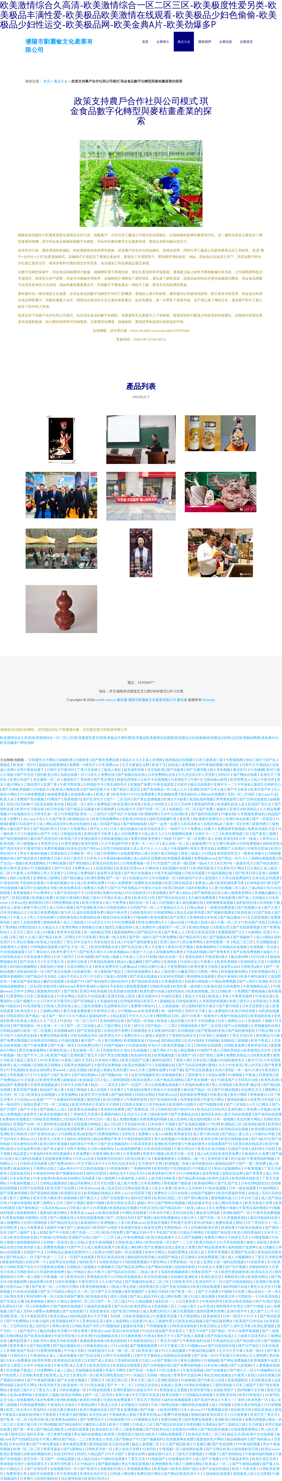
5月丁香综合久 (39, 952)
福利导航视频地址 (167, 1217)
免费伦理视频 (255, 1419)
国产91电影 (255, 1306)
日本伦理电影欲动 (255, 1183)
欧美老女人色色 (101, 1439)
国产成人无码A (21, 1311)
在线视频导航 (172, 1075)
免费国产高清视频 (30, 799)
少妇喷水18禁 (102, 1252)
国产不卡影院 (59, 1232)
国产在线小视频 (107, 957)
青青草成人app (81, 1212)
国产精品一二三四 (161, 1025)
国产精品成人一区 (20, 1257)
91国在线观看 (100, 1390)
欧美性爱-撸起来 (248, 1085)
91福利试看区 (172, 996)
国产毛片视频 (236, 1267)
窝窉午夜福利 (86, 986)
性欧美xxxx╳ (168, 1094)
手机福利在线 (135, 1124)
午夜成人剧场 (197, 922)
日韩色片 (275, 922)
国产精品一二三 (74, 1439)
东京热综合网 (119, 1444)
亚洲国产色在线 (219, 1232)
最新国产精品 (111, 971)
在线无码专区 (64, 1454)
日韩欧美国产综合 (20, 1267)
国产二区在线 (211, 1025)
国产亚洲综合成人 (44, 1134)
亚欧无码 (40, 1340)
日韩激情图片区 (119, 1419)
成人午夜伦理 (264, 779)
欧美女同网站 (72, 1395)
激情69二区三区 (82, 1301)
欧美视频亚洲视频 (178, 858)
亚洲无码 (230, 838)
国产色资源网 (223, 1444)
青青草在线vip (150, 1414)
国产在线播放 (217, 1370)
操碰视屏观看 (58, 794)
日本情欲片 (179, 779)
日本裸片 (117, 1089)
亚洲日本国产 (20, 779)
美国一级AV (255, 1350)
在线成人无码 (258, 1193)
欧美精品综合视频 (235, 1129)
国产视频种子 (243, 937)
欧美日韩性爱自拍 (110, 1375)
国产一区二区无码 (99, 1395)
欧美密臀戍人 (240, 779)
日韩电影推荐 (186, 1001)
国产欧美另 (89, 1468)
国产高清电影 (84, 1001)
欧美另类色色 (82, 1104)
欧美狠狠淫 (212, 1316)
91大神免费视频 (32, 794)
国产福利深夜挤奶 (205, 814)
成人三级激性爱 (160, 1321)
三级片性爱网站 (106, 853)
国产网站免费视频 (234, 1360)
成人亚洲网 (154, 760)
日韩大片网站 (69, 1286)
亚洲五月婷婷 (158, 1291)
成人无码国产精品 (107, 824)
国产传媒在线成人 (221, 1336)
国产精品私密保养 (212, 1247)
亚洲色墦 (228, 1227)
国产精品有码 (190, 937)
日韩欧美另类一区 (99, 1449)
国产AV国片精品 (268, 1301)
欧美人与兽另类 (244, 1468)
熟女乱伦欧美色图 (191, 912)
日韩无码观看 (195, 873)
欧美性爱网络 (227, 961)
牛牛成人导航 (74, 1350)
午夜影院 (49, 1414)
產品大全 (183, 42)
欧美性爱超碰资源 (235, 1272)
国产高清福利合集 (164, 1099)
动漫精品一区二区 (183, 809)
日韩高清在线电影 (184, 1326)
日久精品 (254, 868)
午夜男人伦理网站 (27, 873)
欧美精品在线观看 (127, 1365)
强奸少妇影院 (20, 878)
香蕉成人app (100, 1331)
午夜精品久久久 (172, 907)
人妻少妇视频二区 (225, 888)
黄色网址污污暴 (268, 1035)
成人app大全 (267, 794)
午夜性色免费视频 (267, 1212)
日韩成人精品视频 (178, 1129)
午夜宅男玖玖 (89, 1281)
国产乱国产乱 (228, 1183)
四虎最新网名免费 (180, 1439)
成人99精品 (76, 1272)
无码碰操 (212, 1040)
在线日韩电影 (77, 1089)
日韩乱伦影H (148, 966)
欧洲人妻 (103, 794)
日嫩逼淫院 (186, 971)
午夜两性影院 (137, 1099)
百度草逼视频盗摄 (44, 1085)
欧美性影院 (90, 843)
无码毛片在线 (248, 1080)
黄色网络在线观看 (201, 976)
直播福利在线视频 (70, 1099)
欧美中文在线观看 (260, 1434)
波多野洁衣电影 (262, 1099)
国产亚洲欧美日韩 (90, 907)
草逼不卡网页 (116, 1370)
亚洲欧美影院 (168, 1380)
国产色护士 (29, 1331)
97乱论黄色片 (170, 1370)
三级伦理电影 (223, 1385)
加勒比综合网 (233, 1173)
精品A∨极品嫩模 (130, 961)
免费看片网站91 (143, 1006)
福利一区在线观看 (129, 1252)
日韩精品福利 (10, 1030)
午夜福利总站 (223, 1340)
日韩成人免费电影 (81, 873)
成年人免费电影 (99, 804)
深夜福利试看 (164, 1030)
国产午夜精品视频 (246, 1464)
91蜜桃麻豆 (106, 1267)
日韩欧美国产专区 (86, 1326)
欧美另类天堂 (50, 1385)
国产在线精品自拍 (26, 1439)
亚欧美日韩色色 (134, 819)
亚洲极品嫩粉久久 (268, 893)
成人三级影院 (74, 922)
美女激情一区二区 (47, 779)
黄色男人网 (188, 819)
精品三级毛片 (27, 1060)
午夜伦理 (60, 1365)
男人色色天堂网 (127, 1449)
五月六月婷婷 (181, 804)
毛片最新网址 (190, 1316)
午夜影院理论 (37, 1316)
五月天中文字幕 (231, 1350)
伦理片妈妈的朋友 (117, 848)
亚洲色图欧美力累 (166, 1464)
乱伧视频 (140, 1050)
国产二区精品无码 (121, 1217)
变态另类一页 (34, 1459)
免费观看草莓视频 (231, 829)
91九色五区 (187, 774)
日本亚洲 (84, 1336)
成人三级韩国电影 (117, 1080)
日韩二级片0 (181, 1016)
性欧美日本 (227, 1296)
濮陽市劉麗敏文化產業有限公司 (152, 700)
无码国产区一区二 (144, 907)
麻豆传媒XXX (148, 996)
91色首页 (235, 1065)
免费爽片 (145, 1134)
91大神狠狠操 (189, 1173)
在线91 (185, 868)
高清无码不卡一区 (209, 1281)
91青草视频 (70, 843)
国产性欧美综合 (157, 1429)
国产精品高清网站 (171, 1080)
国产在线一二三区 (86, 1232)
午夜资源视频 (193, 1370)
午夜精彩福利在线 (197, 1340)
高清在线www (56, 1208)
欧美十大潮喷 (119, 1424)
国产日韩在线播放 (253, 799)
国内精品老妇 (171, 1040)
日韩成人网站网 (122, 1473)
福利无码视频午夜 (163, 819)
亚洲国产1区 (187, 1055)
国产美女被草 (54, 1149)
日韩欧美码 (25, 1272)
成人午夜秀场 (116, 902)
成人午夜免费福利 (174, 966)
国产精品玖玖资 (149, 932)
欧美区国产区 (261, 789)
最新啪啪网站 (124, 932)
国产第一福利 (139, 937)
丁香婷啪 (9, 927)
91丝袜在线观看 (25, 1291)
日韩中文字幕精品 (256, 765)
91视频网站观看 (180, 833)
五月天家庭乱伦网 (136, 765)
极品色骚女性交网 (54, 1331)
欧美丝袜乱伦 (102, 1429)
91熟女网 (265, 1030)
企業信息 (225, 42)
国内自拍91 (119, 981)
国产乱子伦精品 (52, 1291)
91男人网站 (51, 1439)
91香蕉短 (209, 1424)
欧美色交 (74, 848)
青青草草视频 (218, 1252)
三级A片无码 (67, 976)
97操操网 (140, 917)
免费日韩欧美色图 (145, 838)
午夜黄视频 (253, 1168)
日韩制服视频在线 (114, 838)
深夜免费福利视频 (154, 1119)
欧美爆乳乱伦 (71, 1193)
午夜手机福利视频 (168, 873)
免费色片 (161, 1193)
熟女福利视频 (200, 1119)
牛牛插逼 (244, 784)
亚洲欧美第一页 (12, 1316)
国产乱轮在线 (131, 947)
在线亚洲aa (212, 824)
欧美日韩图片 (114, 1099)
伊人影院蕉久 (209, 878)
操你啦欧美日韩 (246, 1449)
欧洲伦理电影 (199, 927)
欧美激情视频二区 (201, 991)
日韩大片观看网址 (74, 829)
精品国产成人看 (52, 1089)
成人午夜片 (96, 1272)
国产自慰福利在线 (222, 1345)
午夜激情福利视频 (261, 1158)
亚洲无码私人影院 (122, 996)
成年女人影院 (10, 907)
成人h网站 (264, 937)
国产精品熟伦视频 (214, 1429)
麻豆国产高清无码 (44, 838)
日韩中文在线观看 (117, 1355)
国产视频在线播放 (221, 912)
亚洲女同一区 (83, 1375)
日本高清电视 (268, 1296)
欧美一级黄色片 (205, 1016)
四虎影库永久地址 (117, 1050)
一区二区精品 (59, 1104)
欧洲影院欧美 (204, 868)
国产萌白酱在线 (196, 1198)
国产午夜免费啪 (164, 937)
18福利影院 (96, 1350)
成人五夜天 (78, 1365)
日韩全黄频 (266, 1375)
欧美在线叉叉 (217, 1414)
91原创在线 (9, 883)
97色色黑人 (11, 1375)
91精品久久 (15, 1468)
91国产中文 (76, 1247)
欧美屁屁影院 (117, 1340)
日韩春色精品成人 (97, 1345)
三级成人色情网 (115, 976)
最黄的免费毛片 (211, 819)
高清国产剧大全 (260, 804)
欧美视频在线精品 (98, 1193)
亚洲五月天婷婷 (107, 1104)
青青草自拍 (76, 1276)
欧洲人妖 (198, 1252)
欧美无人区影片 (52, 1139)
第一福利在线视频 (230, 1262)
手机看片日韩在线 (233, 1355)
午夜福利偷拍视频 (117, 858)
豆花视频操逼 (266, 942)
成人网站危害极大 (229, 1203)
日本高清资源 (141, 1144)
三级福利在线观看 (98, 1306)
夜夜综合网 (137, 1454)
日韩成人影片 (80, 1208)
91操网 (66, 1134)
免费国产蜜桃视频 (251, 991)
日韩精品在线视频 (233, 947)
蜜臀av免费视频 (47, 1311)
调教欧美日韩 (235, 1276)
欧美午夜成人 (261, 1040)
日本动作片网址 (107, 1060)
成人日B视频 (222, 1404)
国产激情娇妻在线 (144, 942)
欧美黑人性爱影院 (118, 1434)
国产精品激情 (267, 863)
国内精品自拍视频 (179, 760)
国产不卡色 (49, 833)
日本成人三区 (132, 957)
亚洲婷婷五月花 (252, 961)
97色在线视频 (216, 1188)
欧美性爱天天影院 (204, 966)
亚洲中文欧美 (77, 961)
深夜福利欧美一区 (30, 971)
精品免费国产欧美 (108, 1139)
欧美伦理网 (169, 1409)
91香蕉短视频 (12, 1217)
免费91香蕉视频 (176, 1414)
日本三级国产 (246, 1385)
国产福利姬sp (261, 1439)
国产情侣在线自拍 (172, 897)
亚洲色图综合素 (112, 1021)
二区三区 (162, 1281)
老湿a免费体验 (21, 1395)
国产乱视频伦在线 (158, 1247)
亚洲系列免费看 (112, 1109)
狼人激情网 (107, 1178)
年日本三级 (250, 1198)
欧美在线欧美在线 (50, 804)
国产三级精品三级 (232, 1424)
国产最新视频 (108, 1464)
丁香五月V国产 (197, 1331)
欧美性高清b (271, 1080)
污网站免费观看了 (172, 1434)
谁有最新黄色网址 (235, 971)
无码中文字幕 (195, 1011)
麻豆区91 (240, 769)
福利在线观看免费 (70, 1129)
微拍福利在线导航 (141, 1257)
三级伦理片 (32, 784)
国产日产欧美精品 (124, 888)
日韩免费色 (232, 986)
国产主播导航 (197, 769)
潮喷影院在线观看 (195, 1404)
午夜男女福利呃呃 (253, 1208)
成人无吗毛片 (39, 1326)
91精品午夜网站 (192, 1232)
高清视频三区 (164, 1306)
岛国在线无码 (20, 1173)
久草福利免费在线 (196, 1085)
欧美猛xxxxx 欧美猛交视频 (147, 1222)
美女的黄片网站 (248, 1119)
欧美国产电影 (57, 1055)
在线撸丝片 (137, 878)
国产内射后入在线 (211, 1380)
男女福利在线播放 (88, 1434)
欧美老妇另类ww (129, 868)
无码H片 (224, 774)
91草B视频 (48, 1424)
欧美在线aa (59, 1316)
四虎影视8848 (47, 1478)
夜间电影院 (98, 1444)
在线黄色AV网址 (185, 1429)
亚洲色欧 (170, 961)
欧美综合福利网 (38, 1070)
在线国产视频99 (203, 1193)
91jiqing (153, 1040)
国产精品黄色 (27, 858)
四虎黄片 (139, 1321)
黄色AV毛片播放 (181, 947)
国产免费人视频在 (213, 809)
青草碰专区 (182, 1134)
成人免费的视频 (125, 1119)
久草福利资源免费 (50, 1272)
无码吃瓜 (129, 1134)
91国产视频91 (115, 1045)
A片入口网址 (259, 1104)
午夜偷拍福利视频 (259, 1454)
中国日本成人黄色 (118, 897)
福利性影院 (272, 843)
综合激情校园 (71, 1478)
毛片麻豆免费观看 (202, 897)
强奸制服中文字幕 (251, 1390)
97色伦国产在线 (253, 922)
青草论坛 (269, 838)
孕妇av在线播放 (213, 794)
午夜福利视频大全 (61, 883)
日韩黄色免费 (260, 1055)
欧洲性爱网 (95, 878)
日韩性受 (164, 1109)
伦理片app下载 (18, 1286)
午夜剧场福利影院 (138, 1139)
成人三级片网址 (109, 1025)
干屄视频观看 (157, 1326)
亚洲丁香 (50, 784)
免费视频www (205, 858)
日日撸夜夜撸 (131, 1336)
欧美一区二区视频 (37, 1030)
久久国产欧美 (56, 819)
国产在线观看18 (115, 1198)
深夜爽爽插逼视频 (220, 902)
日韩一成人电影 (28, 1276)
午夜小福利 (41, 1321)
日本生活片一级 (98, 1119)
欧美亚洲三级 (148, 1350)
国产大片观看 (208, 1291)
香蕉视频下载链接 (178, 1183)
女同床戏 (260, 1001)
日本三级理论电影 (165, 1404)
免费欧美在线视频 (148, 883)
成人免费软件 (146, 927)
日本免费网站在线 (162, 774)
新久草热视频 (220, 769)
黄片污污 (254, 1060)
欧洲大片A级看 (175, 799)
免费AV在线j (113, 893)
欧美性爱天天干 (65, 952)
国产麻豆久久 (90, 1198)
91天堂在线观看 (231, 1242)
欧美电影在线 (97, 1296)
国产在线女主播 (12, 1301)
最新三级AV (92, 897)
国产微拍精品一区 (27, 1025)
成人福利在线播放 (29, 1158)
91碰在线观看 (20, 1203)
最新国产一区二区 (172, 927)
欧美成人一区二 (217, 1464)
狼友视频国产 (135, 1291)
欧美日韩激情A (251, 1395)
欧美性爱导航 (200, 1390)
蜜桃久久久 (217, 1065)
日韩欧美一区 (81, 853)
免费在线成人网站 (229, 1222)
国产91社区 (25, 774)
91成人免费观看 (119, 883)
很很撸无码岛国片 (111, 1158)
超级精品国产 (225, 1163)
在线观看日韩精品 (88, 1124)
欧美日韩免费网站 (106, 819)
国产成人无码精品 (252, 897)
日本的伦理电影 (172, 976)
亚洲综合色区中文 (94, 1473)
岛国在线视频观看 (175, 1272)
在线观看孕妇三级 (134, 853)
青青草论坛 (50, 843)
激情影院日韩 (39, 902)
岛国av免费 (217, 1075)
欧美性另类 (15, 1296)
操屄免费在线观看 (198, 1419)
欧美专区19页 (145, 897)
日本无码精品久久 (14, 912)
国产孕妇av (92, 848)
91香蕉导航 (32, 848)
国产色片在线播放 (138, 873)
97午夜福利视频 (248, 1444)
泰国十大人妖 (143, 952)
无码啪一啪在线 (159, 1375)
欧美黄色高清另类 (68, 1360)
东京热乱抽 (98, 1414)
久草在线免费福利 (236, 878)
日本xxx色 (18, 902)
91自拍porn (25, 1099)
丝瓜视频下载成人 (20, 1370)
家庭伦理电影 (127, 779)
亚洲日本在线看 (237, 819)
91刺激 (150, 957)
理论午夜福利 (227, 976)
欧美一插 (180, 863)
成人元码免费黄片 (128, 833)
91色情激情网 (117, 1168)
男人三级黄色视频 (129, 1429)
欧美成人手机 (219, 996)
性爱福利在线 (90, 917)
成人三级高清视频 (88, 1006)
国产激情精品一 (30, 1208)
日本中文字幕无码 (57, 1001)
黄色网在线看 (193, 1449)
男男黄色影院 (226, 799)
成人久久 (180, 789)
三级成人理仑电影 (123, 1286)
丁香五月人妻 (46, 1390)
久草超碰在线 (107, 1001)
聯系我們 (204, 42)
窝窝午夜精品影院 (234, 1016)
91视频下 (212, 1454)
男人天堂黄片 (54, 873)
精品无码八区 (20, 1129)
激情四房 (94, 1099)
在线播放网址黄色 (170, 952)
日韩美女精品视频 (189, 1321)
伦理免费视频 (250, 843)
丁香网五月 (96, 1380)
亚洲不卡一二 (224, 784)
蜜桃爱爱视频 (137, 986)
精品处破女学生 (200, 1203)
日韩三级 (16, 937)
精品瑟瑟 (119, 1016)
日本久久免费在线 (101, 774)
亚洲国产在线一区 (27, 1124)
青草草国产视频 (25, 1089)
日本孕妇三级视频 (213, 1035)
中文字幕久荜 (54, 961)
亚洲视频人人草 (112, 1222)
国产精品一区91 (223, 1331)
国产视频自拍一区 (115, 1075)
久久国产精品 (112, 1281)
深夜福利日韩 (111, 1468)
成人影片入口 (155, 833)
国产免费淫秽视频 (187, 1365)
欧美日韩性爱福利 (248, 1232)
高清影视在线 (261, 1380)
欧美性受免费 (50, 1080)
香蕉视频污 (72, 799)
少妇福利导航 (73, 1119)
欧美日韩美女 (92, 902)
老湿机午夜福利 (68, 897)
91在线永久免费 (210, 1267)
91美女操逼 (96, 1385)
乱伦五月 (131, 1114)
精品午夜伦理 (117, 912)
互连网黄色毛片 (116, 1006)
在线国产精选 (168, 1257)
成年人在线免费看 (27, 922)
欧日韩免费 (106, 809)
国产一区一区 (116, 878)
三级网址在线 (43, 1168)
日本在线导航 (20, 1178)
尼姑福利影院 (185, 1267)
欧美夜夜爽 (150, 1011)
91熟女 (149, 1336)
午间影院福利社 (142, 1340)
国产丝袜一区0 (205, 1355)
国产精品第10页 (249, 1340)
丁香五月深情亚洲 (268, 1257)
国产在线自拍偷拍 (216, 1468)
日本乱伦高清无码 (122, 1163)
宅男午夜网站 (77, 1149)
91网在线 (152, 868)
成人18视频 (22, 1065)
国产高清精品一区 (157, 789)
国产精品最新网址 (219, 1321)
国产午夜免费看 (35, 1045)
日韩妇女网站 (145, 1094)
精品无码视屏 (201, 784)
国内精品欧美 (81, 1316)
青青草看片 (19, 1345)
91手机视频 (15, 1070)
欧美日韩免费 (113, 1232)
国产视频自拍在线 (131, 774)
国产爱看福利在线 (211, 1030)
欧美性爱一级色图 (187, 986)
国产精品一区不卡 (232, 858)
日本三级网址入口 (232, 1021)
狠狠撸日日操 (50, 858)
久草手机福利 (156, 1104)
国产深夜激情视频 (14, 1193)
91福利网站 (268, 1188)
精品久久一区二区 (81, 1291)
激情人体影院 (156, 1035)
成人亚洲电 (179, 1119)
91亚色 (65, 1021)
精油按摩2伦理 (41, 1281)
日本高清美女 (191, 824)
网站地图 (27, 742)
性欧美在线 (219, 1094)
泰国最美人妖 (243, 1473)
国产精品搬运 (74, 878)
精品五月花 (235, 1434)
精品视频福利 (237, 1439)
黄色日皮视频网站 (228, 1168)
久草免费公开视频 (257, 1109)
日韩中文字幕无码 (61, 769)
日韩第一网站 (208, 971)
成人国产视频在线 (217, 937)
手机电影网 (227, 897)
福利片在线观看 (42, 1473)
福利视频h (170, 868)
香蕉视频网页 (238, 1380)
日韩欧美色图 (160, 986)
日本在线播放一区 (162, 878)
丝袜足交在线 (148, 1385)
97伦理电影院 (180, 1168)
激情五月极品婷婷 (119, 927)
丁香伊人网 (182, 1060)
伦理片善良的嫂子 (30, 769)
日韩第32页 (221, 927)
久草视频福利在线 (265, 1025)
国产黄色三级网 (264, 833)
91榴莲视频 (260, 1237)
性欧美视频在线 (263, 971)
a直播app (129, 966)
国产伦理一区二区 (153, 809)
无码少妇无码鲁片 (20, 804)
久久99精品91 (85, 1464)
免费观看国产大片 (232, 932)
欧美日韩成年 (175, 888)
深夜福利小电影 (52, 966)
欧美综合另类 (198, 1434)
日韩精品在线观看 (199, 1395)
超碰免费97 (201, 843)
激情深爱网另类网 (210, 1311)
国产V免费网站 (18, 1321)
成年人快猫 (119, 1296)
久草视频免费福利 (251, 814)
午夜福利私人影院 (132, 1178)
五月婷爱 (263, 1473)
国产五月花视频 (109, 1291)
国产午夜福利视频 (41, 1380)
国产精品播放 (230, 917)
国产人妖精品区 (79, 1227)
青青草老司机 (258, 1045)
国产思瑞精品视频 (44, 1193)
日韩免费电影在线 (66, 902)
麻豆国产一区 (91, 1040)
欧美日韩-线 (39, 1419)
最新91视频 (95, 1203)
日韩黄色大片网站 (42, 760)
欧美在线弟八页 (139, 1158)
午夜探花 (9, 1414)
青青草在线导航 (69, 932)
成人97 (122, 942)
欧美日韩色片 (206, 1242)
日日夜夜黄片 (189, 1301)
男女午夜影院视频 (135, 1464)
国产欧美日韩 (245, 873)
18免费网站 (45, 1370)
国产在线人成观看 (191, 1336)
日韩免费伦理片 (89, 1045)
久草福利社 (38, 1409)
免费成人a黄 (205, 883)
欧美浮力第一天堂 (181, 1153)
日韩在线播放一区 (73, 1390)
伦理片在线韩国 (32, 1188)
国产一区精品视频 (61, 1459)
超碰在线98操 (29, 1414)
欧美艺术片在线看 (95, 1094)
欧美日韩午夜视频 (54, 1144)
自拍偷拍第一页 (86, 971)
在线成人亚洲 (171, 1385)
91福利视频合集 (220, 873)
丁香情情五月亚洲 (84, 1114)
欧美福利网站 (204, 1183)
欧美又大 (150, 1001)
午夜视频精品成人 (257, 986)
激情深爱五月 (37, 1464)
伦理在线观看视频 (90, 1217)
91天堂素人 (29, 1080)
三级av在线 (176, 922)
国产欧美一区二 (44, 1286)
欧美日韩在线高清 (179, 883)
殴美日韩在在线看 (117, 917)
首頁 (145, 42)
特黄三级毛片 (240, 1001)
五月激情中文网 (150, 1163)
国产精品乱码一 (172, 1208)
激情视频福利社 (28, 1242)
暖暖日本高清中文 (23, 824)
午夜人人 (20, 917)
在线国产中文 (34, 1252)
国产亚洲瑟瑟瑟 (89, 1030)
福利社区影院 (96, 1173)
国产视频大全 (167, 1360)
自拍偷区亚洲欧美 (185, 1276)
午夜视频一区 (54, 1276)
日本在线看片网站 (37, 957)
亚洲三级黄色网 (254, 824)
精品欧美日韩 (241, 1409)
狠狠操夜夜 (52, 922)
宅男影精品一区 (176, 1227)
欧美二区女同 (17, 1409)
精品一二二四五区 (105, 1085)
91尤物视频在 (41, 868)
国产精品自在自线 (170, 1424)
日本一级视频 (224, 1119)
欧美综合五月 (262, 1272)
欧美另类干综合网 (61, 1188)
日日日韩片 (259, 957)
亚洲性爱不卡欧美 (98, 833)
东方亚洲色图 (67, 1473)
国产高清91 (62, 1075)
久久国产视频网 (189, 1237)
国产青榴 (144, 1217)
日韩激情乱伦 (141, 1030)
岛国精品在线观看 (177, 1355)
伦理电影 (59, 1237)
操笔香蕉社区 (149, 1286)
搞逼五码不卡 (147, 1390)
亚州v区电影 (203, 1222)
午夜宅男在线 (70, 784)
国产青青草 (255, 1173)
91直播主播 (201, 1444)
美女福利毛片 (117, 784)
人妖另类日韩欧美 (162, 1178)
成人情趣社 (267, 1247)
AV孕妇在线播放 (197, 1385)
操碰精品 (167, 1001)
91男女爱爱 (79, 1331)
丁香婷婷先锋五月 (183, 1035)
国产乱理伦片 (93, 799)
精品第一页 (76, 804)
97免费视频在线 (216, 1409)
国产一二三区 (104, 1237)
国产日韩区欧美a (219, 1449)
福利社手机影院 (111, 986)
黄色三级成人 (191, 853)
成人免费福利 (218, 1011)
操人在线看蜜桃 (22, 1400)
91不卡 (252, 1316)
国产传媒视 (175, 769)
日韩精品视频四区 (54, 1183)
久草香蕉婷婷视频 (213, 1001)
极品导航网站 (81, 1183)
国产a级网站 (73, 1449)
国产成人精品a (180, 893)
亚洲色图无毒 (218, 1158)
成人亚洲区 (205, 1262)
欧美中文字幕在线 (30, 809)
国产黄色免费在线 (106, 760)
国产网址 (170, 1473)
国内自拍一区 (139, 902)
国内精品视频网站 (24, 966)
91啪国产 (204, 1050)
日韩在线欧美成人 (138, 1188)
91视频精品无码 (146, 1419)
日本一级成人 (249, 838)
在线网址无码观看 (81, 1178)
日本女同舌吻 (19, 1444)
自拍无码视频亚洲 (145, 1075)
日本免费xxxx (109, 765)
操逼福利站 (22, 1168)
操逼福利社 (89, 1222)
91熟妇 (209, 853)
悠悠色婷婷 (194, 957)
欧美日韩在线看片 (161, 1237)
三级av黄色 (65, 1168)
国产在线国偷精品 (239, 1281)
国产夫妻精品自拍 (185, 1114)
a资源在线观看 (78, 1429)
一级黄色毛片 (243, 863)
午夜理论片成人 (106, 1011)
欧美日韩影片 (172, 1395)
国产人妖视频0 (242, 1365)
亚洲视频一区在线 (264, 947)
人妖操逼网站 (103, 868)
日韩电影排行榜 (259, 883)
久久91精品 (78, 1016)
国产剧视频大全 (249, 907)
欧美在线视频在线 (54, 1114)
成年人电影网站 (118, 1321)
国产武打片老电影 (124, 814)
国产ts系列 (247, 981)
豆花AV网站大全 (80, 966)
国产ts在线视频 (236, 1025)
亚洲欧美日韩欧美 (14, 1134)
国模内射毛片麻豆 (202, 1006)
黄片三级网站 (20, 1198)
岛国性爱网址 (178, 1252)
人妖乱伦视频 (77, 1070)
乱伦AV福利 (193, 1040)
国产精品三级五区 (127, 789)
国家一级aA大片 (202, 863)
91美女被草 (42, 1178)
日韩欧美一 (226, 991)
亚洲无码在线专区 (106, 863)
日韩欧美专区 (182, 1281)
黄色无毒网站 (191, 1360)
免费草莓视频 (54, 848)
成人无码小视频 (61, 907)
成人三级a (65, 1370)
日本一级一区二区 (122, 1350)
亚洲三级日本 (27, 1424)
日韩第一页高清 (55, 1242)
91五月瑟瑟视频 (255, 917)
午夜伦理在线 (65, 1336)
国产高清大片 (30, 961)
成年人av (121, 1193)
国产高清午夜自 (206, 1400)
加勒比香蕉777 (35, 1104)
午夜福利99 (38, 1153)
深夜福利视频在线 (37, 1454)
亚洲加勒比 (59, 853)
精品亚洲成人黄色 (268, 1409)
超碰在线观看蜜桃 (53, 765)
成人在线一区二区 (176, 843)
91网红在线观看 (134, 1212)
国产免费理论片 (92, 1419)
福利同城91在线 (235, 1286)
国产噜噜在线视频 (171, 1203)
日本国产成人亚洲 (98, 1360)
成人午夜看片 (204, 961)
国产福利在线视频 (67, 1306)
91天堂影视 (87, 937)
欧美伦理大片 (27, 1011)
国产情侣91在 (184, 1109)
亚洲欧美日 (267, 981)
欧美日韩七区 (118, 1380)
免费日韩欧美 (171, 1419)
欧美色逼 (244, 912)
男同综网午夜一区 (40, 1296)
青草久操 (122, 1395)
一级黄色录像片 (252, 853)
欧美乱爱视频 (264, 1326)
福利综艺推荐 (141, 1198)
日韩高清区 (14, 1016)
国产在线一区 (210, 1217)
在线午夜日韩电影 (165, 853)
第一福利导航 (172, 1011)
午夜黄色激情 (242, 996)
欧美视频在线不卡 (66, 1321)
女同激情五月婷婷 (135, 1404)
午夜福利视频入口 (24, 1183)
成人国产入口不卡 (264, 1311)
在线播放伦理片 (180, 1459)
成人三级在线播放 (63, 1355)
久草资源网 (132, 1153)
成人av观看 (163, 1134)
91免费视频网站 (107, 1134)
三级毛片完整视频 (189, 1454)
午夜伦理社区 (184, 1149)
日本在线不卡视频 (162, 1124)
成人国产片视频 (207, 1459)
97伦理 (213, 1124)
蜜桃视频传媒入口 (225, 1198)
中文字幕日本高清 (146, 1395)
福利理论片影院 (263, 1149)
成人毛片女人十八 (147, 848)
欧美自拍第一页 (157, 1242)
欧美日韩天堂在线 (14, 868)
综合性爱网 (45, 1400)
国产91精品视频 (226, 1089)
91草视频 (100, 1208)
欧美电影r (162, 1468)
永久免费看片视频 (223, 1208)
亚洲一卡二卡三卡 (145, 843)
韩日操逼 (238, 1158)
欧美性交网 (210, 1139)
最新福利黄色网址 (54, 1212)
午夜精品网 (86, 1404)
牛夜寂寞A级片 (217, 957)
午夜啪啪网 (235, 760)
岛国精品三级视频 (234, 1040)
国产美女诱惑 (104, 779)
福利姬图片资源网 (242, 1247)
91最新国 (30, 833)
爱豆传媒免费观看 (77, 1011)
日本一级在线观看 (243, 1188)
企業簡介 (163, 42)
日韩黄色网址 (117, 907)
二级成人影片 (148, 1272)
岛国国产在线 (238, 1149)
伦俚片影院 (223, 1070)
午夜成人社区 (108, 1404)
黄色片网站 (239, 1094)
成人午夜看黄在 (32, 1227)
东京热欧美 (155, 769)
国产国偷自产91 (128, 1439)
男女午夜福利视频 (34, 853)
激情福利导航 (204, 804)
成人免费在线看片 (101, 1247)
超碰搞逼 (70, 1080)
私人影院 (40, 1232)
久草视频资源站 (235, 1217)
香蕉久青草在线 (202, 848)
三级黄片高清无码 (251, 1336)
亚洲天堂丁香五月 (264, 1414)
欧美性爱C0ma (124, 1070)
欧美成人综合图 (48, 942)
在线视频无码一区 (64, 1468)
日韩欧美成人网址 (129, 1242)
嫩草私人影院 (96, 1424)
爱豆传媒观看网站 (33, 1050)
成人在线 (214, 838)
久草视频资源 (172, 981)
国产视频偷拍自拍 (70, 1173)
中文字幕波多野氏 (236, 1459)
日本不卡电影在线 (37, 1365)
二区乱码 (34, 986)
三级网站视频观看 (262, 858)
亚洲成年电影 (131, 1227)
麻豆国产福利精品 (27, 981)
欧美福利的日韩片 (162, 1173)
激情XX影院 (161, 1060)
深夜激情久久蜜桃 (14, 947)
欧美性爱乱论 (141, 1306)
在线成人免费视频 (182, 765)
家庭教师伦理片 (49, 991)
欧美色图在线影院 (265, 1129)
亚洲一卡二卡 (54, 1025)
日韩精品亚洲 (71, 833)
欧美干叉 (159, 765)
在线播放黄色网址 (59, 1158)
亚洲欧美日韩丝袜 (229, 1419)
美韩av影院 (61, 1326)
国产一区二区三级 (111, 1301)
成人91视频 (45, 932)
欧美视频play (120, 952)
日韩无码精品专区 (84, 1035)
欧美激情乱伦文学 (257, 1050)
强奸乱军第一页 (39, 1434)
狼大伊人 (67, 912)
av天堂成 (207, 1306)
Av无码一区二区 (12, 1094)
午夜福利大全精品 (61, 1404)
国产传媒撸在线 (211, 1104)
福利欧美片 (88, 1262)
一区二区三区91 (85, 1021)
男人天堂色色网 (42, 917)
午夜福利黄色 (195, 1144)
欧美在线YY (121, 794)
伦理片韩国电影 (35, 1222)
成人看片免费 (127, 1183)
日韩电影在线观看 (208, 1045)
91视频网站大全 (268, 1370)
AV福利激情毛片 (232, 1060)
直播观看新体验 (92, 1340)
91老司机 (149, 1449)
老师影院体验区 (206, 1129)
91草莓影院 (69, 814)
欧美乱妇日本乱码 (211, 1109)
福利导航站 (176, 991)
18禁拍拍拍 (27, 927)
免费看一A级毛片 (82, 765)
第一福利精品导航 (98, 932)
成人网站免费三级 (174, 1296)
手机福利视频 (196, 952)
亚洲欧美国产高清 (20, 1350)
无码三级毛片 (74, 858)
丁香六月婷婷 (87, 769)
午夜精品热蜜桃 (102, 961)
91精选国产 (226, 1080)
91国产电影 (263, 912)
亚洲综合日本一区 (16, 1306)
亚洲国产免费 (140, 784)
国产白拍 (121, 1306)
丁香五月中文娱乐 (77, 942)
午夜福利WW (43, 1173)
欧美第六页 (69, 838)
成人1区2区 (113, 1124)
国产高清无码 (10, 848)
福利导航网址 (198, 888)
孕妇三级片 (255, 760)
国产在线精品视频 (192, 1124)
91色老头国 (264, 996)
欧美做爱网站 (36, 863)
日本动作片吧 (160, 1212)
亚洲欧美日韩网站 (47, 1065)
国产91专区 (63, 868)
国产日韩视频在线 (157, 1365)
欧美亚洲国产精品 (186, 1468)
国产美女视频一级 (201, 1080)
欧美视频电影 (164, 1055)
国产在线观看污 (74, 1311)
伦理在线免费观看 (117, 1400)
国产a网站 (153, 961)
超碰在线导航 (133, 1326)
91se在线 (120, 1345)
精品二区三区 (243, 942)
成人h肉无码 (206, 1153)
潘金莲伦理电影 (208, 1212)
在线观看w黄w (82, 794)
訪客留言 (246, 42)
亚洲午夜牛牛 (237, 1311)
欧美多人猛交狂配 (171, 1021)
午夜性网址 (159, 1262)
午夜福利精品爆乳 (202, 1350)
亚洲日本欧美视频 (93, 991)
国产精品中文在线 (41, 976)
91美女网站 (66, 996)
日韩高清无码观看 (34, 1163)
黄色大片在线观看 (167, 1089)
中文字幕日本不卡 (92, 1163)
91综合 (147, 1331)
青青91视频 (62, 1434)
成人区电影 (99, 1089)
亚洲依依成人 (60, 1050)
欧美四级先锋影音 (246, 1178)
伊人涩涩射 (207, 774)
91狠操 (45, 1237)
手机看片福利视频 (73, 1414)
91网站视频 (57, 863)
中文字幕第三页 (172, 1345)
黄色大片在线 (195, 996)
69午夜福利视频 (210, 765)
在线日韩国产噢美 (70, 1296)
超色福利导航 (134, 769)
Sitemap (209, 700)
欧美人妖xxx (197, 1208)
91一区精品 (135, 1375)
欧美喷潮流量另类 (231, 883)
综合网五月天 (252, 1089)
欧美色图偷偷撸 (94, 1286)
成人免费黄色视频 (50, 1247)
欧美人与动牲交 (156, 804)
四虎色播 (193, 1424)
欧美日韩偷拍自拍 (94, 1409)
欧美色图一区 (10, 843)
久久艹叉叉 (49, 1021)
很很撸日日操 (92, 927)
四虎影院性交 (227, 853)
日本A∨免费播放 (18, 1360)
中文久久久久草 (141, 1016)
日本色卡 (94, 858)
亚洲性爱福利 (123, 1390)
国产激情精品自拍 (208, 893)
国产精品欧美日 (45, 829)
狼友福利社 (190, 794)
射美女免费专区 (107, 966)
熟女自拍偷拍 (80, 824)
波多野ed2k (230, 966)
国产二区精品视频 (16, 897)
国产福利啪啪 (122, 1094)
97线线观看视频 (135, 1262)
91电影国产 (157, 1459)
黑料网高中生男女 (230, 1306)
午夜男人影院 (244, 1375)
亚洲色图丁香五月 (84, 1055)
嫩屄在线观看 (54, 981)
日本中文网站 (24, 991)
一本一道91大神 (247, 1070)
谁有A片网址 (155, 1252)
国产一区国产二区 (135, 1085)
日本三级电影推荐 (154, 1114)
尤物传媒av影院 (215, 779)
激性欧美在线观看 (57, 1124)
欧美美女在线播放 (84, 1109)
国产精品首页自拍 (64, 1222)
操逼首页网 (153, 1227)
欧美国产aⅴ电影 (106, 1227)
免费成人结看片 (202, 829)
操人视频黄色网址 (238, 893)
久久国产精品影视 (176, 1444)
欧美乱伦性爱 (90, 1400)
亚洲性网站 (70, 927)
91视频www (196, 1345)
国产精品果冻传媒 (192, 1178)
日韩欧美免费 (234, 1045)
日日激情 (188, 1257)
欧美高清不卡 (190, 1473)
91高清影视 (32, 1006)
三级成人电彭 (111, 769)
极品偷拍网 (240, 957)
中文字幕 (101, 1316)
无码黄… (117, 1316)
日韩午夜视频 (65, 1281)
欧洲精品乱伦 (79, 819)
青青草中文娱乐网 (187, 1375)
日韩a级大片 (127, 809)
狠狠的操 (198, 1414)
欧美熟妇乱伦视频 (124, 1208)
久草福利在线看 (126, 1360)
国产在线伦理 (37, 1468)
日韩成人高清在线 (57, 1006)
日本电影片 (41, 789)
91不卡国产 (116, 1454)
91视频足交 (202, 1168)
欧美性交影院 (219, 1178)
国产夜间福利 (98, 981)
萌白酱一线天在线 (113, 937)
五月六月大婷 (90, 976)
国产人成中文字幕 (237, 1326)
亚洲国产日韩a (80, 1237)
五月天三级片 (23, 932)
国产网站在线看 (245, 774)
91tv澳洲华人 (44, 893)
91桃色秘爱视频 (32, 1404)
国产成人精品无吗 (144, 1296)
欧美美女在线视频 (41, 1094)
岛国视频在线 (165, 1065)
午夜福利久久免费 (255, 1153)
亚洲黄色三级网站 (47, 878)
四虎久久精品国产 (91, 1454)
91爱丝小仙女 (151, 888)
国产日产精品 (249, 1345)
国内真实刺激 (27, 1035)
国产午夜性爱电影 (46, 1444)
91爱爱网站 (15, 996)
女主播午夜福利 (224, 843)
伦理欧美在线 (226, 1395)
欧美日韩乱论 (210, 1326)
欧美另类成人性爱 (259, 1203)
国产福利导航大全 (96, 789)
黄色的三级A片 (21, 1390)
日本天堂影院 (252, 1006)
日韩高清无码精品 (44, 1040)
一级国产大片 (177, 829)
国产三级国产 (20, 1232)
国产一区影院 (263, 819)
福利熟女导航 (47, 888)
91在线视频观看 (12, 952)
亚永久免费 (163, 1188)
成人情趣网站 (10, 1222)
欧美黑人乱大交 (58, 1375)
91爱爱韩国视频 (49, 1350)
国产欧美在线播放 (38, 1336)
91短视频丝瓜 (20, 814)
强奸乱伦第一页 (170, 957)
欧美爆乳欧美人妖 (231, 804)
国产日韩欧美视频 (16, 789)
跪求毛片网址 (27, 1385)
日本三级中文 (134, 1025)
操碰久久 (270, 952)
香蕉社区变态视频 (211, 1149)
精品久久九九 (132, 760)
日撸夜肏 (82, 760)
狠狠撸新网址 (27, 1212)
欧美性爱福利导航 (232, 1193)
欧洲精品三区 (231, 1124)
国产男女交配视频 (114, 1055)
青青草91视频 (154, 1153)
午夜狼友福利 (188, 1139)
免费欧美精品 (237, 1055)
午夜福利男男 (212, 1301)
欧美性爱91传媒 (152, 991)
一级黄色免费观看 (221, 907)
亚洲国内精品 (111, 1114)
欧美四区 (232, 765)
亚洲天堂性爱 (61, 1464)
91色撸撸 (257, 769)
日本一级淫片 (233, 1316)
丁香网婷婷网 (141, 1168)
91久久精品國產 (140, 1301)
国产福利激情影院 (14, 838)
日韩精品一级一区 (191, 1158)
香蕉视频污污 (20, 1075)
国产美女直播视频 (147, 799)
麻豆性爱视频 (183, 1311)
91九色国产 (42, 1075)
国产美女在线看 (59, 971)
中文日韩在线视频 (90, 1168)
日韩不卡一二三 (207, 833)
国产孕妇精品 (79, 863)
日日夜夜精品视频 (50, 1267)
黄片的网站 (113, 1040)
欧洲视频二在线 (177, 1163)
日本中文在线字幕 (75, 1085)
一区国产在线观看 (81, 1257)
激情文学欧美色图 (63, 1340)
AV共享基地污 (51, 1060)
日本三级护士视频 (70, 1203)
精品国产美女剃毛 (169, 1331)
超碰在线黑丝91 (77, 1252)
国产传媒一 (149, 1409)
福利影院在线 (246, 902)
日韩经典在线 (67, 917)
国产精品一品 (36, 1016)
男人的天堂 (253, 1065)
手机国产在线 (166, 1232)
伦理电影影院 (191, 1099)
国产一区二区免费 (191, 838)
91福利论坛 (19, 1355)
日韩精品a (54, 1252)
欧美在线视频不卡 (138, 1065)
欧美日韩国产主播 (136, 1060)
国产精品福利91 (71, 1424)
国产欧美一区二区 (14, 1419)
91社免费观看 (144, 794)
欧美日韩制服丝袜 (235, 1139)
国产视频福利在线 (139, 1281)
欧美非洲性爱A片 (151, 922)
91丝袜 (185, 961)
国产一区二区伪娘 (81, 1025)
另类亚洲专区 (99, 1311)
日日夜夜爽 (239, 1414)
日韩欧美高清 (140, 912)
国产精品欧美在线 (145, 981)
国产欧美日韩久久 (93, 952)
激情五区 (18, 1434)
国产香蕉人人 (175, 932)
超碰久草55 (146, 1203)
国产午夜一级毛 (62, 1045)
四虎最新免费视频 (194, 1094)
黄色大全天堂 (261, 1286)
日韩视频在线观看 (44, 947)
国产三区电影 (236, 1104)
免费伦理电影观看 (54, 1035)
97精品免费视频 (224, 981)
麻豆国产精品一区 (198, 1089)
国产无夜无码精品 (176, 1286)
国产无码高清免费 (192, 1065)
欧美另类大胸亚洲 (47, 1198)
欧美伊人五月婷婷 (188, 1188)
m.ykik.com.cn (105, 700)
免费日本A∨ (133, 1035)
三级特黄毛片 (195, 1075)
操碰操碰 (70, 1198)
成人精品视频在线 (189, 902)
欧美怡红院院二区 (168, 1198)
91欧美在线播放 (250, 1227)
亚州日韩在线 (183, 1212)
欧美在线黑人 (144, 1080)
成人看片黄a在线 (206, 1134)
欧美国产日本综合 (249, 1321)
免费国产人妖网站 (231, 848)
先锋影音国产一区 (205, 1272)
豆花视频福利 (64, 1030)
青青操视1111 (261, 1094)
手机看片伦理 (181, 1222)
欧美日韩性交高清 (121, 1203)
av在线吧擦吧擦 (129, 1149)
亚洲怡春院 (89, 838)
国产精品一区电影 (141, 1021)
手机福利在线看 (32, 883)
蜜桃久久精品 (57, 1301)
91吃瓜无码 (149, 1208)
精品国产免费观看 (14, 1085)
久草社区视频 (23, 942)
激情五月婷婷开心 (267, 784)
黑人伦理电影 (222, 1085)
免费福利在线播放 (16, 1119)
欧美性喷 (161, 1168)
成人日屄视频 (162, 902)
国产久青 (271, 907)
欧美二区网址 (65, 937)
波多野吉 (30, 1114)
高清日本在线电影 (126, 1331)
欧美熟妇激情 (255, 1124)
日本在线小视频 (205, 1060)
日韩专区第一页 (45, 814)
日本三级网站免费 (152, 1070)
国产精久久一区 (242, 1370)
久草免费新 (82, 1153)
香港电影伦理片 (99, 1276)
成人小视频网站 (240, 1257)
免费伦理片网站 (149, 1473)
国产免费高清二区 (141, 1109)
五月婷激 (255, 1424)
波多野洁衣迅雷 (109, 873)
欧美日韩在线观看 (207, 1286)
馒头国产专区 (20, 829)
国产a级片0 (260, 1139)
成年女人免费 (185, 1247)
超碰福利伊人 (99, 1016)
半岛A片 (154, 1045)
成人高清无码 (111, 1188)
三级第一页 (231, 824)
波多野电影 (211, 1173)
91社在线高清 (135, 893)
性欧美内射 (25, 1247)
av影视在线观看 (107, 1212)
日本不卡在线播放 (201, 1021)
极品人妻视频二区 (146, 1444)
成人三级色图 (164, 971)
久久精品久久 (49, 927)
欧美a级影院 (82, 1134)
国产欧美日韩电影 (126, 1311)
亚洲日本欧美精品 (243, 809)
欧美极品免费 (43, 897)
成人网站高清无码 (53, 824)
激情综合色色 (211, 1114)
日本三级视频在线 (41, 996)
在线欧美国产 (224, 1390)
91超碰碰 (211, 1360)
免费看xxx (83, 868)
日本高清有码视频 (158, 1149)
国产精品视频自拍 (67, 1345)
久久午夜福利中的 (115, 843)
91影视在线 (212, 986)
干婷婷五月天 (238, 1237)
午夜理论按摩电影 (108, 1065)
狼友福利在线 (141, 1055)
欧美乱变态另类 (264, 1459)
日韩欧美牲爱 (33, 1375)
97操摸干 (168, 838)
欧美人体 (7, 799)
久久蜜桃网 (258, 1355)
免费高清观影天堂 (262, 829)
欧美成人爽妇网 (129, 1247)
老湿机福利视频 (201, 799)
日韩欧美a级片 (252, 966)
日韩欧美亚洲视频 (46, 1119)
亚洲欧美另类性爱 (168, 1144)
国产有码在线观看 (268, 1114)
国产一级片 (58, 1016)
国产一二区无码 (118, 799)
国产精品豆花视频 (81, 809)
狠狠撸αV (31, 843)
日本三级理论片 (99, 1129)
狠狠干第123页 (35, 907)
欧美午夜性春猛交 (254, 976)
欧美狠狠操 (36, 1301)
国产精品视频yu (86, 1075)
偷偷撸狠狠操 (164, 1158)
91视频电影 (111, 1326)
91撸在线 (228, 814)
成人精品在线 (87, 1459)
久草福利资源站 (125, 1129)
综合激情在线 (151, 1129)
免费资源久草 (17, 1473)
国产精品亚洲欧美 (50, 1429)
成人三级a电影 (253, 888)
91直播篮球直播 (165, 1316)
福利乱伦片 (118, 1173)
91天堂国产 (162, 863)
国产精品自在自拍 (121, 1272)
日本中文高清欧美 (174, 814)
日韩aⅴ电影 (196, 907)
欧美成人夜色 (27, 1021)
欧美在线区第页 (152, 829)
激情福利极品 (237, 1099)
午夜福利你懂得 (138, 1089)
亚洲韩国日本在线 (203, 917)
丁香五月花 (137, 1459)
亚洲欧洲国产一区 (237, 1212)
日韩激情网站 (164, 912)
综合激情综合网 (25, 1144)
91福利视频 (70, 1040)
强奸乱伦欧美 (145, 1434)
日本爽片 (27, 1478)
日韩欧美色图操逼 (127, 1276)
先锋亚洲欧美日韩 (107, 1153)
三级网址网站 (50, 1011)
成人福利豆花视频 (147, 858)
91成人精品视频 (182, 1050)
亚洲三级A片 (170, 942)
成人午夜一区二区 (224, 922)
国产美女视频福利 (114, 1144)
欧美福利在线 (261, 1016)
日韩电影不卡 (94, 784)
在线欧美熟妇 (109, 1262)
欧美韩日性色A (96, 1478)
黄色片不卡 (166, 1336)
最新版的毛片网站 (210, 1439)
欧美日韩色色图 (243, 1011)
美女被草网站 (193, 942)
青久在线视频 (164, 1139)
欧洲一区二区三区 (27, 1449)
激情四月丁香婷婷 (77, 779)
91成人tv (148, 1360)
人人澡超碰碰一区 (172, 1006)
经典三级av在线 (249, 1291)
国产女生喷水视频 (71, 1380)
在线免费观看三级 (211, 1257)
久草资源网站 (68, 1094)
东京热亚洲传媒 (156, 1276)
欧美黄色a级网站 (64, 1419)
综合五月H (137, 1173)
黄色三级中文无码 (78, 1060)
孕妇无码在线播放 (218, 1375)
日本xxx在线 (85, 1158)
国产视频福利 (153, 1439)
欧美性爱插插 (60, 1153)
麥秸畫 (122, 700)
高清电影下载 (270, 902)
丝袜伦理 (50, 986)
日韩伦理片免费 (116, 1030)
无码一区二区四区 (241, 794)
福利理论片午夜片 (84, 1144)
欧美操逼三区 (90, 1080)
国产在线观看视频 (247, 927)
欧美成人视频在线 (66, 789)
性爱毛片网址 (214, 1099)
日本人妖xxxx (191, 1409)
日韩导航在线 (10, 957)
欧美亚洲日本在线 (127, 804)
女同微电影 (186, 1030)
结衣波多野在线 (28, 1149)
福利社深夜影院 (79, 1139)
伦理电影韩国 (130, 1001)
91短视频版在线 (106, 1336)
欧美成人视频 (100, 1070)
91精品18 (13, 1006)
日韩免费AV (41, 1306)
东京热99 (224, 863)
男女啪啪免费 (168, 794)
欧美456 (59, 1178)
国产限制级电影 (135, 824)
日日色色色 (179, 1193)
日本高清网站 (151, 1183)
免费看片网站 (215, 1237)
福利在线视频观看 (178, 1400)
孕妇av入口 (29, 1139)
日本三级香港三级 (209, 760)
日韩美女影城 (258, 848)
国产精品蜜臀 (40, 1345)
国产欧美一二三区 (50, 1257)
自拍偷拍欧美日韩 (205, 1227)
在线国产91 (76, 981)
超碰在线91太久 (160, 1454)
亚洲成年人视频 (260, 1021)
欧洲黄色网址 (258, 1276)
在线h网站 (14, 1336)
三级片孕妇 (159, 1050)
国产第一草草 (23, 1429)
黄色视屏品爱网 (75, 1444)
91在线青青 (256, 1262)
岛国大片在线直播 (91, 996)
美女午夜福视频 (100, 1242)
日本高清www (88, 1188)
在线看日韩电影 (197, 981)
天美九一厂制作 (233, 1400)
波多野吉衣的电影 (63, 1262)
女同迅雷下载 (141, 1193)
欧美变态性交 (100, 1365)
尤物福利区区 (259, 1267)
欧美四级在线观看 (124, 991)
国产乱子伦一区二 (75, 947)
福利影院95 (187, 878)
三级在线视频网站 (138, 971)
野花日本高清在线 (111, 1257)
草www (58, 1070)
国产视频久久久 (28, 1001)
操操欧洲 (66, 760)
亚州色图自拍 (202, 1163)
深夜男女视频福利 (78, 1065)
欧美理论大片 (111, 1035)
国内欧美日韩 (47, 774)
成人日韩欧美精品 (227, 1050)
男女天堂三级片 (143, 1380)
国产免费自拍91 (63, 1163)
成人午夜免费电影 (131, 1237)
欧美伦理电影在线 (105, 947)
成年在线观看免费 (90, 912)
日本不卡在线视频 (154, 779)
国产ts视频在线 (62, 1217)
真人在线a (78, 1242)
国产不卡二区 (34, 1055)
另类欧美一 (247, 1296)
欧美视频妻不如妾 (264, 1360)
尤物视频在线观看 (89, 1370)
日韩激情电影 (188, 1025)
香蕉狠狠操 (22, 893)
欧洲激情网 (149, 814)
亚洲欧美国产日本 (204, 789)
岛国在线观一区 (72, 774)
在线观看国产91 (220, 1144)
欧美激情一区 (74, 1385)
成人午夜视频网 (175, 848)
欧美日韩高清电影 (239, 1301)
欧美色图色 (159, 917)
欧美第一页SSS (25, 765)
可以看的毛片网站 (231, 868)
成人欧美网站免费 (91, 883)
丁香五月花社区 (241, 1035)
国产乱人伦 (99, 829)
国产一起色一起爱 (164, 824)
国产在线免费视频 (247, 952)
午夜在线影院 (164, 784)
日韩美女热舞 (132, 1104)
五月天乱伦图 (104, 1183)
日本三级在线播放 (124, 829)
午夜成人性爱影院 (259, 1075)
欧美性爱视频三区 (236, 833)
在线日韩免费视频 (44, 912)
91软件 (182, 784)
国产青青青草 (220, 952)
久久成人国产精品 (39, 937)
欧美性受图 (43, 1360)
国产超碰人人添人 (54, 1109)
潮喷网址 (163, 1016)
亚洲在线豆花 (211, 1276)
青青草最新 (52, 1449)
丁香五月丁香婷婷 (147, 1400)
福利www (66, 986)
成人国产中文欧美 (234, 789)
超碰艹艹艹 (45, 1099)
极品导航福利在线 (264, 1217)
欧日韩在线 (56, 809)
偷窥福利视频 (12, 1262)
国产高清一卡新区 (143, 1370)
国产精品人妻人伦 (235, 1134)
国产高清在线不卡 (71, 893)
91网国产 (54, 799)
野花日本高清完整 (202, 932)
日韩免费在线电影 (165, 1085)
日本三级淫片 (64, 957)
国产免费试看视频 (14, 1040)
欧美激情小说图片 (183, 1104)
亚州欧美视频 (67, 1400)
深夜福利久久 (43, 1129)
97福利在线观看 (113, 1459)
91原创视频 (157, 893)
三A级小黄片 (187, 1306)
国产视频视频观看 (144, 1345)
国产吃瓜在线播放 (199, 1070)
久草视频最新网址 (138, 1468)
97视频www (129, 1011)
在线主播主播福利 (63, 1409)
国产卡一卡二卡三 (121, 1385)
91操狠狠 (235, 1075)
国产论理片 (179, 917)
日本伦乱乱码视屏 (266, 878)
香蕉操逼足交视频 (174, 1390)
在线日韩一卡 (36, 1262)
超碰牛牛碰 (56, 1227)
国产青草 (71, 991)
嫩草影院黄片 (20, 1340)
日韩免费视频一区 (137, 863)
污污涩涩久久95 (99, 922)
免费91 (15, 819)
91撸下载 (176, 1070)
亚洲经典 (234, 1109)
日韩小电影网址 (102, 1149)
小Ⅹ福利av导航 (264, 1134)
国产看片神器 (229, 1006)
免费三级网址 (43, 1203)
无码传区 (20, 1326)
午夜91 (195, 779)
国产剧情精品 (232, 1454)
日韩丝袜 (94, 893)
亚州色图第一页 (218, 942)
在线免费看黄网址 (245, 1429)
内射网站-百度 (259, 932)
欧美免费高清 (70, 888)
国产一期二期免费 (252, 1163)
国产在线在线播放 (144, 976)
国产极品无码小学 (140, 1232)
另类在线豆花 (104, 942)
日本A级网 (85, 957)
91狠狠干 (228, 1291)
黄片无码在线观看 (238, 1114)
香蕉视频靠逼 (134, 1040)
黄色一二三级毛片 (94, 814)
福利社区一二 (165, 1301)
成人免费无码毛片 (157, 1311)
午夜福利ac (38, 1355)
